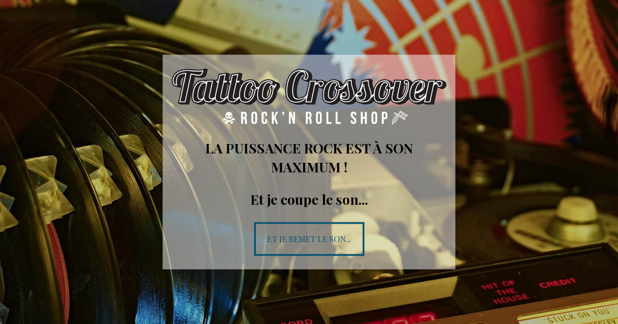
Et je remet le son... (309, 238)
